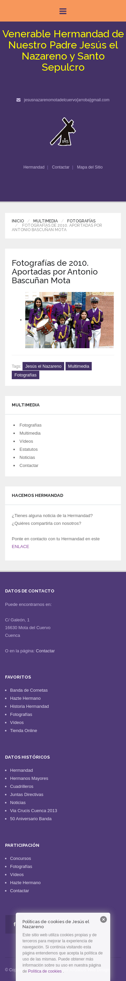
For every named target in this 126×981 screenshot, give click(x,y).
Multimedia (45, 221)
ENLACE (20, 546)
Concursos (20, 858)
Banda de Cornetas (29, 690)
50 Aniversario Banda (31, 818)
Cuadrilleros (21, 786)
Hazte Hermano (25, 698)
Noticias (27, 457)
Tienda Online (23, 730)
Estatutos (28, 449)
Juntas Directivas (26, 794)
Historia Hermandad (29, 706)
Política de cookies (45, 971)
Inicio (18, 221)
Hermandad (34, 167)
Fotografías (81, 221)
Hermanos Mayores (29, 778)
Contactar (61, 167)
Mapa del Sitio (89, 167)
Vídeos (26, 441)
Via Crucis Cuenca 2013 (33, 810)
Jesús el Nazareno (43, 366)
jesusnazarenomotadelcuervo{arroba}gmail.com (67, 100)
